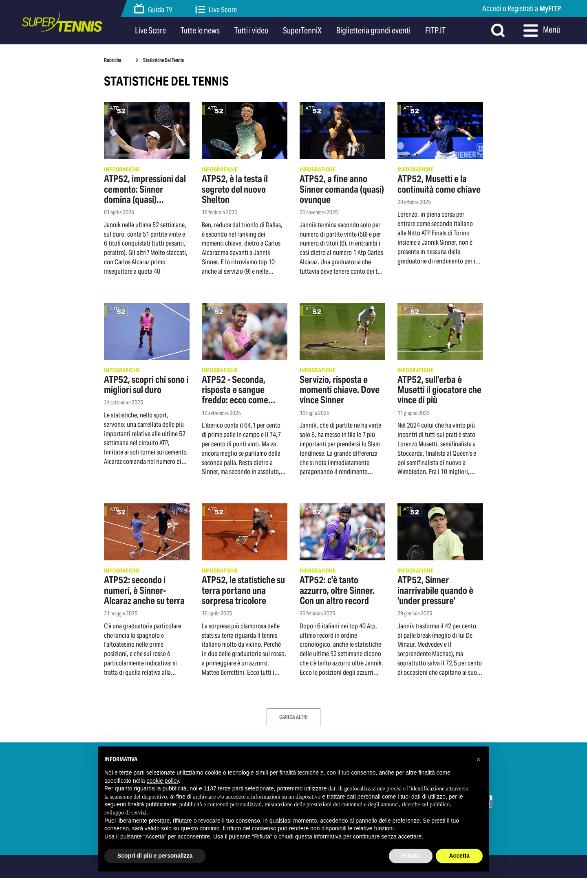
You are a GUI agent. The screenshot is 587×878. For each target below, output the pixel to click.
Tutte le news (200, 30)
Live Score (216, 9)
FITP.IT (435, 30)
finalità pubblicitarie (152, 804)
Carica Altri (293, 716)
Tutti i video (251, 30)
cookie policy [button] (163, 780)
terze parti (230, 788)
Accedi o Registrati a (521, 8)
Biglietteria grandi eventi (373, 30)
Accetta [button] (459, 855)
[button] (478, 759)
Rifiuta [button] (411, 855)
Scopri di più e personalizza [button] (154, 855)
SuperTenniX (302, 30)
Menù (541, 30)
